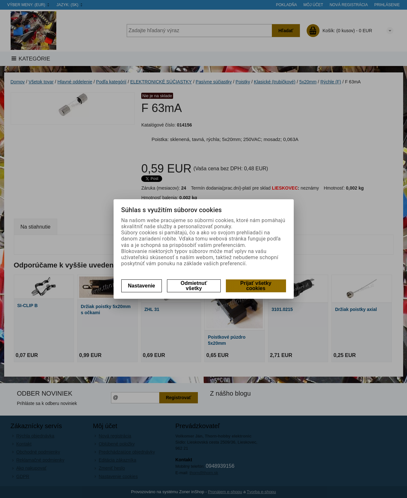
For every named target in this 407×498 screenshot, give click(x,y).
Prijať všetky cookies (256, 285)
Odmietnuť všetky (193, 285)
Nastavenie (141, 285)
